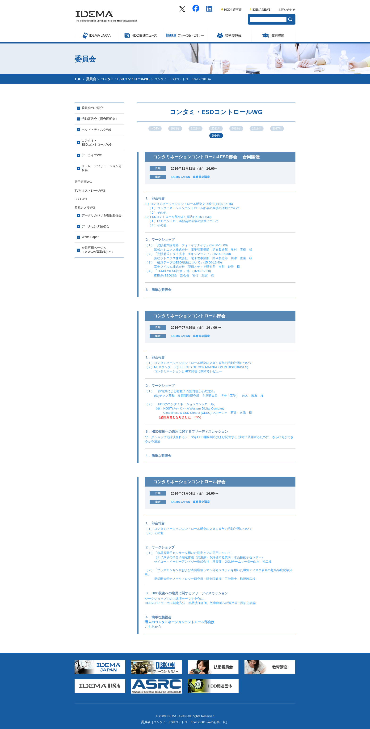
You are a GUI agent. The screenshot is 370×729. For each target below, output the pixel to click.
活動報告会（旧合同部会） (100, 119)
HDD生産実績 (231, 9)
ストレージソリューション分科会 (102, 168)
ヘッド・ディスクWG (96, 129)
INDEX (155, 128)
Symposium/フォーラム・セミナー (185, 35)
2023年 (175, 128)
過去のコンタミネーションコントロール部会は (179, 622)
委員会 (229, 35)
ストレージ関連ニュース (141, 35)
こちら (150, 627)
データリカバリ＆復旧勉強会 (102, 215)
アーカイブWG (92, 155)
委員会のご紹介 (92, 108)
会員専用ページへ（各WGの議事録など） (98, 250)
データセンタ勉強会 (95, 226)
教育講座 (273, 35)
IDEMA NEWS (260, 9)
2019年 (236, 128)
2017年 (277, 128)
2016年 (216, 135)
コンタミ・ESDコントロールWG (125, 79)
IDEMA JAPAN (97, 35)
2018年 (256, 128)
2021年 (216, 128)
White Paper (90, 237)
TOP (78, 79)
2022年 (195, 128)
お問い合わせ (286, 9)
